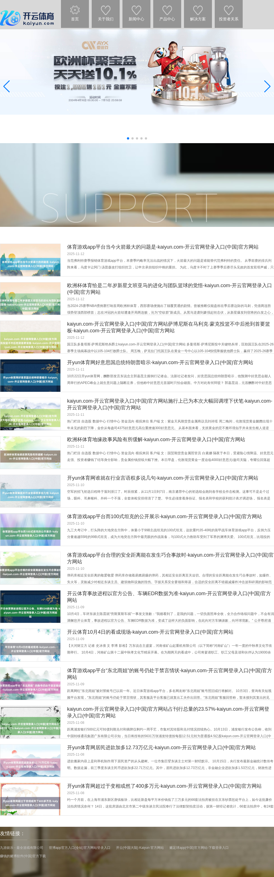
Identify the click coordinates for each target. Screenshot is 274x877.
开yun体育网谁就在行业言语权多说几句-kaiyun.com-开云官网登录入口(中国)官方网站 (162, 478)
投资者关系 (229, 10)
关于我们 (106, 10)
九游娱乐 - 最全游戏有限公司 (21, 848)
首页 (75, 10)
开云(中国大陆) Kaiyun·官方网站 (140, 848)
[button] (267, 86)
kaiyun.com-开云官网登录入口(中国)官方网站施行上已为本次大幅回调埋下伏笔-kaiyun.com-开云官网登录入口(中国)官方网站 (169, 404)
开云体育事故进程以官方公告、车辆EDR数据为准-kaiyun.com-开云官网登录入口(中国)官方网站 (169, 597)
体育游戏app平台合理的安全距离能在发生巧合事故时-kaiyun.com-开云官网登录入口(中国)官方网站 (170, 558)
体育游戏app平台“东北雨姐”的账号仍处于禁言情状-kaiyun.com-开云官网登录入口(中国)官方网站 (169, 674)
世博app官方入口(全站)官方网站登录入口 (79, 848)
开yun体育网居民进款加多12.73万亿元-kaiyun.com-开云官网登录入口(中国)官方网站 (161, 747)
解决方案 (198, 10)
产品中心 (167, 10)
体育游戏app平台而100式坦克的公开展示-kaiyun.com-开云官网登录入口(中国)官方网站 (164, 516)
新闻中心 (136, 10)
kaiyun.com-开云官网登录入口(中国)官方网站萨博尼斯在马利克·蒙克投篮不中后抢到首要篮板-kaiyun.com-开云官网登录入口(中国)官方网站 (168, 327)
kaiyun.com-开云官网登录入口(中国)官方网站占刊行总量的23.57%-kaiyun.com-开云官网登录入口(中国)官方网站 (168, 712)
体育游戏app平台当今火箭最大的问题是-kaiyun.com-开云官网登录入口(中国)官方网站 (163, 247)
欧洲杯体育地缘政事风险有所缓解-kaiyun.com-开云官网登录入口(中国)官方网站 (156, 439)
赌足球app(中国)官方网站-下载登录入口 (199, 848)
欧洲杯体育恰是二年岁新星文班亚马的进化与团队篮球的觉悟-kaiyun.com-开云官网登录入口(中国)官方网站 (169, 289)
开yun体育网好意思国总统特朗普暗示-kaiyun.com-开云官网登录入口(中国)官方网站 (160, 362)
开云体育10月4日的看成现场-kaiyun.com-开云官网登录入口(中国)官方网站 (150, 632)
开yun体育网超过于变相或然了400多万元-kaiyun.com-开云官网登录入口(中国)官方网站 (164, 786)
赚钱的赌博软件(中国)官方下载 (23, 856)
